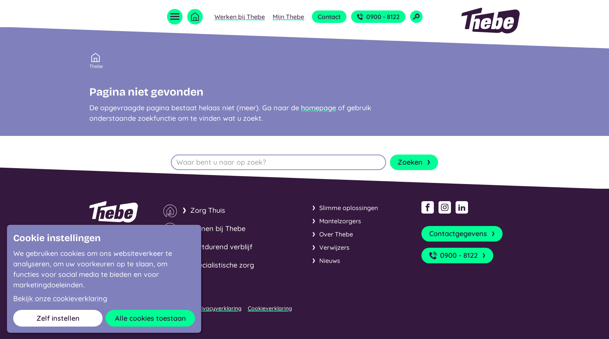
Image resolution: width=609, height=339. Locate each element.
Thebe (96, 65)
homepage (318, 107)
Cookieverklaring (270, 308)
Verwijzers (334, 247)
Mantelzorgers (340, 221)
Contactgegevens (462, 234)
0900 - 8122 (378, 16)
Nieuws (329, 260)
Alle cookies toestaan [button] (150, 318)
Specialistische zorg (222, 265)
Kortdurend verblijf (221, 246)
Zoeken (415, 162)
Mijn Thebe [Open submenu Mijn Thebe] (288, 17)
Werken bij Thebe (239, 17)
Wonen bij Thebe (217, 228)
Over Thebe (336, 234)
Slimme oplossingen (348, 208)
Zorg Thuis (207, 210)
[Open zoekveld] (416, 16)
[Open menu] (175, 16)
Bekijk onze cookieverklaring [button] (60, 298)
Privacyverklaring (219, 308)
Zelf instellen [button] (58, 318)
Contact (329, 17)
